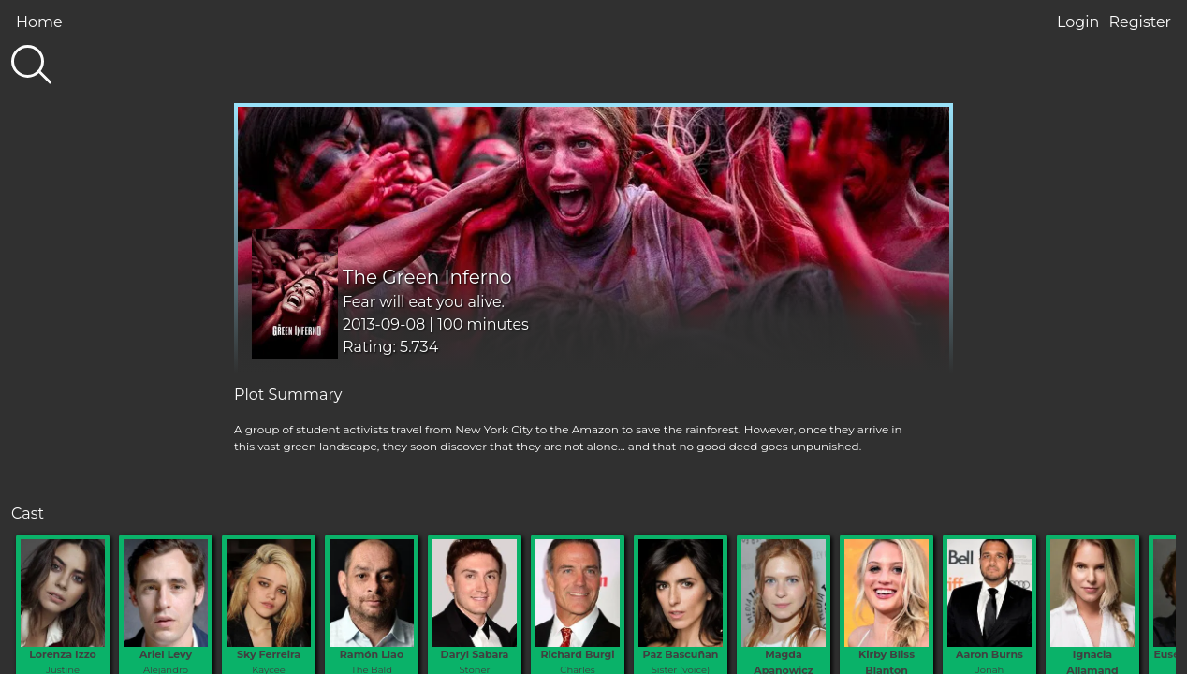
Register (1139, 22)
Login (1078, 22)
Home (39, 22)
